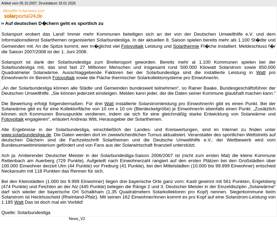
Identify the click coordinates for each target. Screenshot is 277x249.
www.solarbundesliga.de (26, 134)
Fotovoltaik (132, 46)
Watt (261, 72)
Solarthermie (186, 46)
